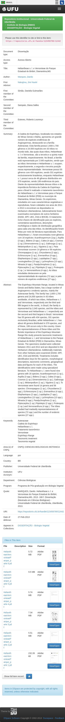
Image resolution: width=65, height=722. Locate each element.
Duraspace (48, 718)
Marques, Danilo (25, 77)
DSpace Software (12, 718)
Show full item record (14, 676)
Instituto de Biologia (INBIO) (21, 25)
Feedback (59, 718)
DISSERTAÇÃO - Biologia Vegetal (23, 28)
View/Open (54, 564)
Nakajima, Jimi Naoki (27, 82)
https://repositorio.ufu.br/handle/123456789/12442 (41, 511)
